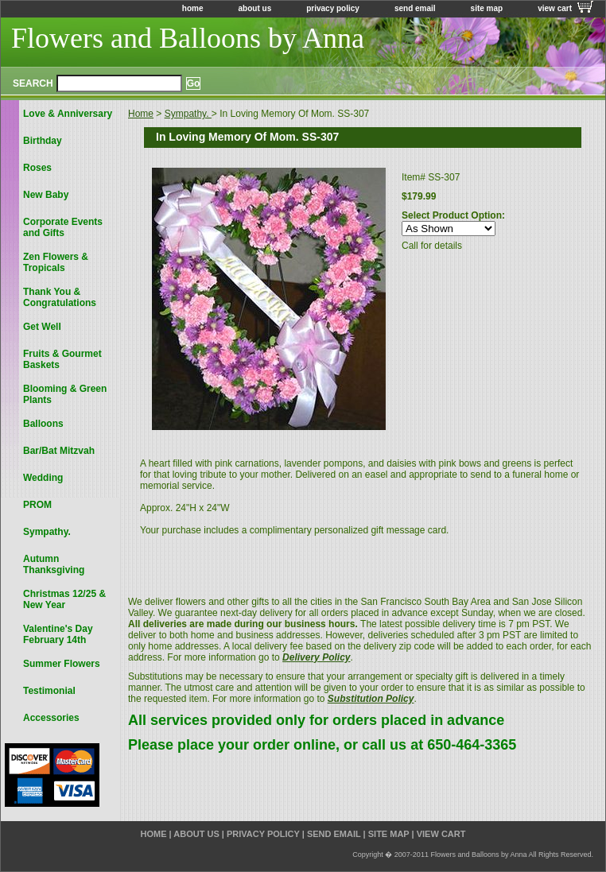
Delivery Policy (316, 657)
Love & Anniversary (67, 113)
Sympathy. (188, 113)
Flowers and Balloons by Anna (187, 38)
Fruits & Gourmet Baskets (62, 359)
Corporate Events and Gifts (63, 227)
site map (487, 8)
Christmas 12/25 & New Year (64, 599)
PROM (37, 504)
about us (255, 8)
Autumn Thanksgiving (53, 564)
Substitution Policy (371, 698)
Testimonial (49, 690)
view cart (555, 8)
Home (140, 113)
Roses (37, 167)
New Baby (45, 194)
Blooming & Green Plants (65, 394)
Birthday (42, 140)
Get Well (42, 326)
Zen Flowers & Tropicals (55, 262)
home (193, 8)
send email (415, 8)
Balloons (43, 423)
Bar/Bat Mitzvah (59, 450)
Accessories (51, 717)
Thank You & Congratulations (59, 297)
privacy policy (332, 8)
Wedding (43, 477)
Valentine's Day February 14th (58, 634)
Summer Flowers (61, 663)
